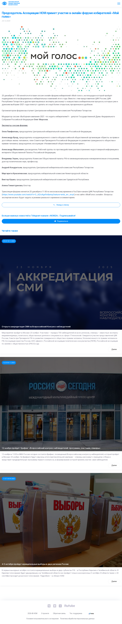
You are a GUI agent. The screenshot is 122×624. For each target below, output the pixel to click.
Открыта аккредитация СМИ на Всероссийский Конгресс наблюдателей (36, 326)
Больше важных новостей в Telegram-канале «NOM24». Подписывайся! (38, 215)
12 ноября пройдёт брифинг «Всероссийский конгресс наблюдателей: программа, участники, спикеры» (51, 448)
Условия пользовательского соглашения (42, 619)
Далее (114, 349)
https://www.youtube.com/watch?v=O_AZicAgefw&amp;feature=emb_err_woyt (38, 194)
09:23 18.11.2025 (9, 241)
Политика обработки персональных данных (77, 619)
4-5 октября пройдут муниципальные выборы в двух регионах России (35, 564)
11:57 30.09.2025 (9, 479)
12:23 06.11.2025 (9, 363)
